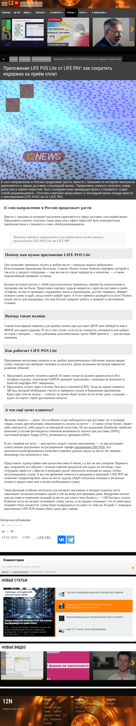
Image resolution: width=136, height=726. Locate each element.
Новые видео (14, 647)
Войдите (5, 572)
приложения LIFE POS (89, 447)
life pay (21, 525)
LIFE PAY (44, 537)
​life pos (15, 525)
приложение (8, 525)
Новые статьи (14, 580)
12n (7, 701)
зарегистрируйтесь (21, 572)
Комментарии (13, 560)
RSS (133, 567)
